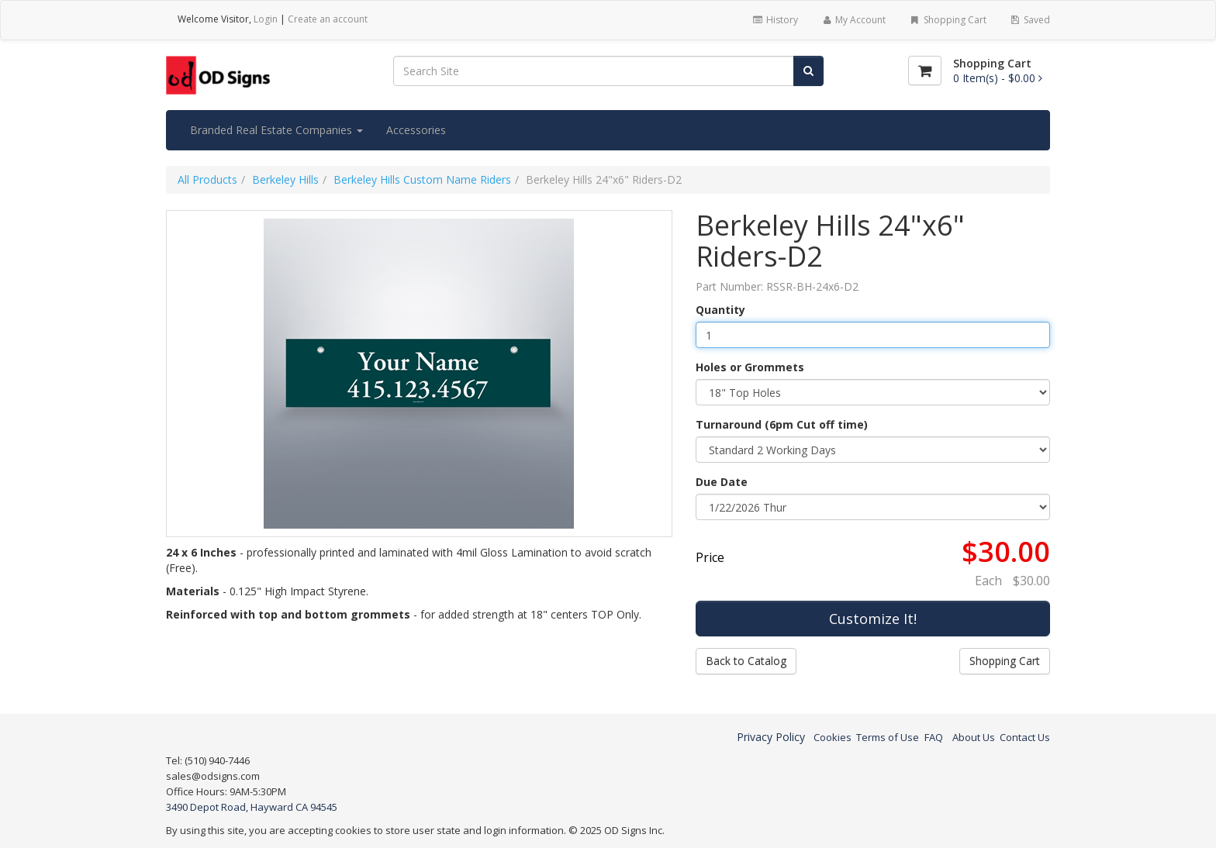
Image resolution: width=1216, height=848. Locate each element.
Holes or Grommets (750, 367)
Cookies (833, 737)
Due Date (722, 481)
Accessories (416, 129)
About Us (973, 737)
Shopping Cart (947, 19)
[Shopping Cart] (924, 70)
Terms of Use (887, 737)
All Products (207, 179)
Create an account (328, 19)
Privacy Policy (771, 736)
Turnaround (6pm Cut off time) (782, 424)
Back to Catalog (746, 660)
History (774, 19)
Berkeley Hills (285, 179)
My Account (853, 19)
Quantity (720, 309)
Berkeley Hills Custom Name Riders (422, 179)
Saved (1030, 19)
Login (266, 19)
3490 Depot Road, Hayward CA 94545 (251, 807)
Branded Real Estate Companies (276, 129)
